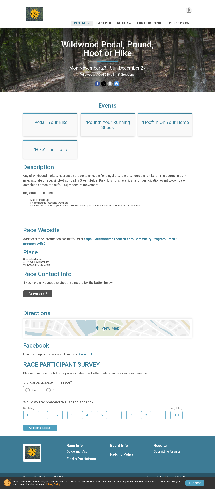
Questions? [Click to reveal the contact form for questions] (38, 299)
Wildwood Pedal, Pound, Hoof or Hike (107, 48)
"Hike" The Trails (50, 154)
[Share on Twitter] (103, 84)
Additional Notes (39, 433)
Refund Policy (179, 23)
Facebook (86, 359)
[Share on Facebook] (97, 84)
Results (123, 23)
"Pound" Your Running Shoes (107, 130)
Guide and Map (77, 456)
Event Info (103, 23)
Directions (127, 74)
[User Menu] (188, 10)
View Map (107, 333)
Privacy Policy (53, 484)
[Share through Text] (116, 84)
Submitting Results (167, 456)
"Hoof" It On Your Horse (165, 127)
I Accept (195, 483)
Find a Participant (150, 23)
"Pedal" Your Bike (50, 127)
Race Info (80, 23)
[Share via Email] (110, 84)
